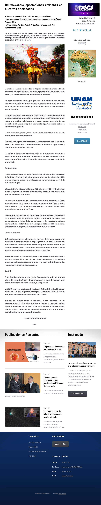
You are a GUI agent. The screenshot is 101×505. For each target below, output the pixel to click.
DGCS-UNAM (62, 494)
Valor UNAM (32, 456)
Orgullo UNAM (33, 447)
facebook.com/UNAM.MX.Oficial (72, 467)
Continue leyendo (77, 393)
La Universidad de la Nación (37, 452)
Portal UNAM (82, 141)
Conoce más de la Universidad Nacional (82, 124)
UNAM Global (82, 127)
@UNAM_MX (66, 462)
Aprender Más (60, 444)
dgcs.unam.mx (66, 471)
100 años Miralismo (35, 442)
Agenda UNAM (82, 132)
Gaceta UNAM (82, 130)
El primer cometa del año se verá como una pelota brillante (53, 414)
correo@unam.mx (67, 476)
